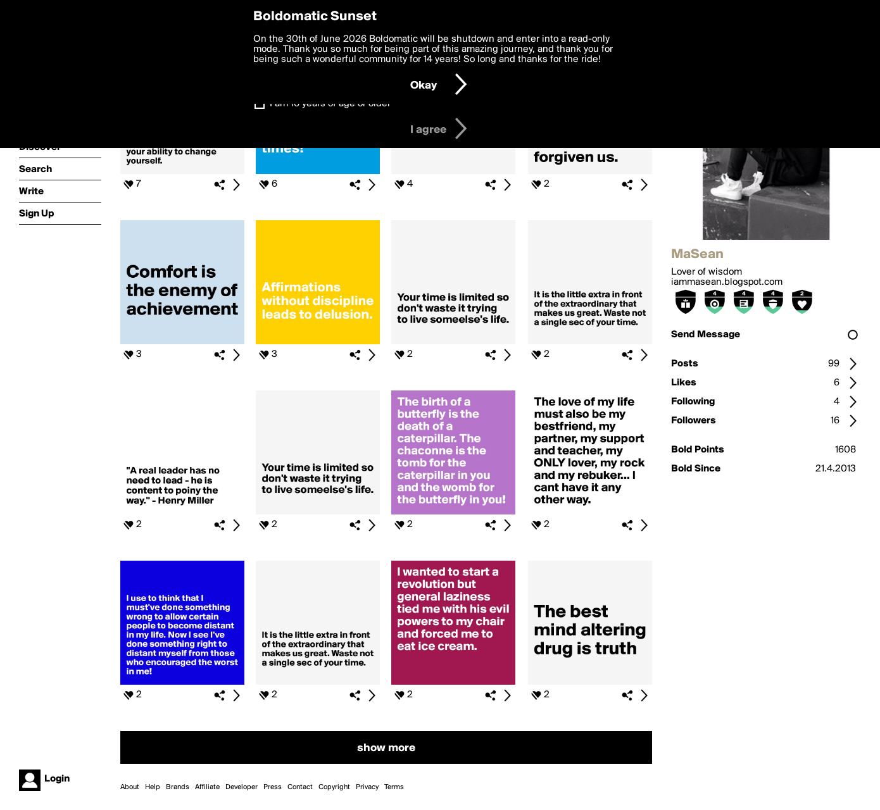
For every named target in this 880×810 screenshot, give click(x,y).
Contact (300, 787)
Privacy (367, 787)
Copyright (334, 787)
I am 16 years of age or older (330, 104)
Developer (241, 787)
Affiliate (207, 787)
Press (272, 787)
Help (152, 787)
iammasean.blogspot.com (727, 282)
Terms (394, 787)
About (129, 787)
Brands (177, 787)
